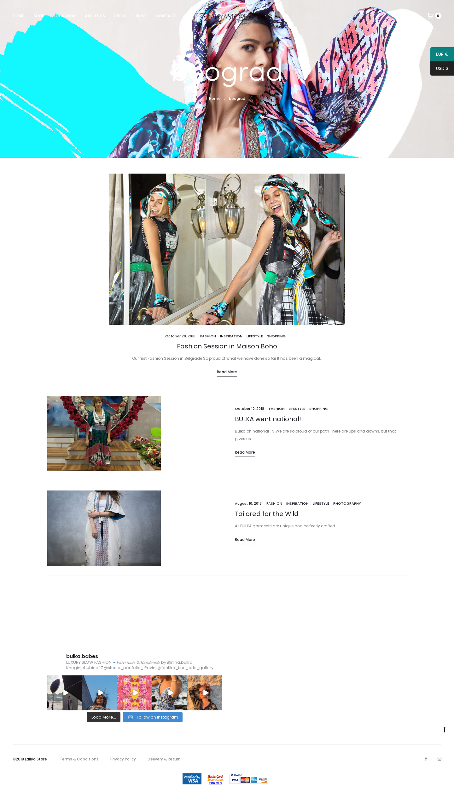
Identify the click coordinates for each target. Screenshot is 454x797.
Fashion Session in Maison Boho (227, 346)
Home (18, 16)
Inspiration (231, 336)
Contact (166, 16)
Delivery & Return (164, 759)
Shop (38, 16)
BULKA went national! (268, 419)
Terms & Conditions (79, 759)
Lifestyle (255, 336)
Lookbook (65, 16)
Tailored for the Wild (267, 513)
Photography (347, 503)
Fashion (208, 336)
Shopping (276, 336)
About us (95, 16)
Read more (227, 372)
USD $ (439, 69)
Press (120, 16)
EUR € (439, 55)
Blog (141, 16)
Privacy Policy (123, 759)
